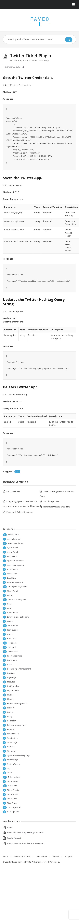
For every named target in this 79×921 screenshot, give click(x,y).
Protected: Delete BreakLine (19, 512)
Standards (11, 751)
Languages (12, 660)
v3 (17, 472)
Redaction (11, 720)
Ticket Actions (14, 777)
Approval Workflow (15, 560)
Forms (10, 634)
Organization (13, 690)
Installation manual (22, 856)
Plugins (10, 694)
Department (12, 612)
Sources (10, 746)
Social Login (12, 742)
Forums (56, 856)
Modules (11, 681)
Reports (10, 729)
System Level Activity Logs (18, 755)
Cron (9, 608)
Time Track (12, 803)
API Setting (11, 556)
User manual (41, 856)
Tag (8, 768)
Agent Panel (12, 547)
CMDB (9, 595)
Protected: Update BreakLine (56, 506)
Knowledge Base (14, 655)
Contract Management (18, 599)
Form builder (12, 630)
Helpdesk (12, 643)
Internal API (13, 651)
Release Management (17, 725)
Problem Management (17, 703)
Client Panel (12, 591)
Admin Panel (13, 534)
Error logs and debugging (18, 617)
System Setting (13, 764)
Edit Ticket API (13, 491)
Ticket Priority (13, 790)
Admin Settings (13, 539)
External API (13, 625)
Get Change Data (51, 501)
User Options (13, 811)
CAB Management (15, 582)
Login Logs (11, 677)
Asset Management (15, 565)
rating (9, 716)
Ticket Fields (12, 781)
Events (10, 621)
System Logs (12, 759)
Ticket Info (12, 785)
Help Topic (11, 638)
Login (9, 827)
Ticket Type (12, 798)
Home (5, 856)
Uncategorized (21, 60)
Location (11, 673)
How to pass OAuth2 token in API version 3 (25, 843)
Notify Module (13, 686)
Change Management (17, 586)
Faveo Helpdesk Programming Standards (25, 832)
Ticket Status (12, 794)
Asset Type (12, 573)
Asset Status (12, 569)
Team (9, 772)
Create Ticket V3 (14, 838)
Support (68, 856)
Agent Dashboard (16, 543)
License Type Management (19, 668)
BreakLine (11, 578)
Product (10, 707)
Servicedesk (12, 738)
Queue (10, 712)
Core (9, 604)
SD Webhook (13, 733)
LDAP (9, 664)
